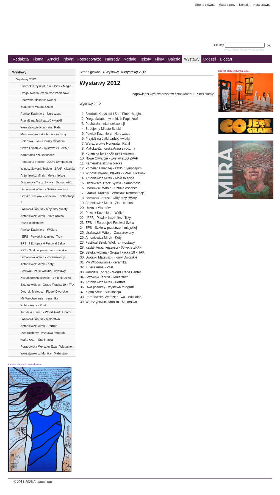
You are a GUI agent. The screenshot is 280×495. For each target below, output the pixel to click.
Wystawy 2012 (26, 79)
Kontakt (244, 4)
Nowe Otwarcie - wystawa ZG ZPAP (45, 148)
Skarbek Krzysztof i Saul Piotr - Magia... (47, 86)
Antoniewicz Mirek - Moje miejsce (43, 175)
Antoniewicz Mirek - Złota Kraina (42, 216)
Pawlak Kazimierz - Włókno (39, 229)
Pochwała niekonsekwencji (39, 99)
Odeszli (209, 59)
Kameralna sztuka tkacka (37, 154)
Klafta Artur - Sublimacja (37, 339)
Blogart (226, 59)
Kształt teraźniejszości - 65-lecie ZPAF (46, 277)
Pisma (38, 59)
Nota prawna (262, 4)
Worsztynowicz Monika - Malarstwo (44, 353)
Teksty (145, 59)
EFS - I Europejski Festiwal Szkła (43, 243)
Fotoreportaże (89, 59)
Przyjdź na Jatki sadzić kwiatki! (41, 120)
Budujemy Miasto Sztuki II (38, 106)
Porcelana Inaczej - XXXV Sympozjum (46, 161)
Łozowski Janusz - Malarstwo (40, 319)
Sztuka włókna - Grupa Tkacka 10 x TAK (48, 284)
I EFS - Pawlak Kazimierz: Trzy (41, 236)
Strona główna (205, 4)
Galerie (174, 59)
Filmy (159, 59)
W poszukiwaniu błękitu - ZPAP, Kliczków (48, 168)
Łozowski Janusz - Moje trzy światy (44, 209)
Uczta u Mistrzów (32, 222)
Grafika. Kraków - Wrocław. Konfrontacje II (48, 199)
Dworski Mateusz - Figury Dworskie (44, 291)
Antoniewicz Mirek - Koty (37, 264)
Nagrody (112, 59)
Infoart (68, 59)
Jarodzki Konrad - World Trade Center (46, 312)
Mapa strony (226, 4)
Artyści (53, 59)
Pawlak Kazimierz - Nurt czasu (41, 113)
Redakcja (21, 59)
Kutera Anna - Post (33, 305)
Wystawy (191, 59)
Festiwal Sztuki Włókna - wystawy (43, 271)
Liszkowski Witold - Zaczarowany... (44, 257)
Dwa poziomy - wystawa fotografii (43, 332)
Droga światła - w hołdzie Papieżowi (45, 93)
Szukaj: (239, 44)
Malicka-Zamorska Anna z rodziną (43, 134)
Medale (130, 59)
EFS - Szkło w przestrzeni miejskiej (44, 250)
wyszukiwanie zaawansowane (244, 49)
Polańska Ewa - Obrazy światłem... (44, 141)
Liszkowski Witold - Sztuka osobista (44, 189)
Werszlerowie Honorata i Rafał (41, 127)
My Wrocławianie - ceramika (39, 298)
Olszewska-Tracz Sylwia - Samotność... (47, 182)
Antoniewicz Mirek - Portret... (40, 326)
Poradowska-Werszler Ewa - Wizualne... (47, 346)
